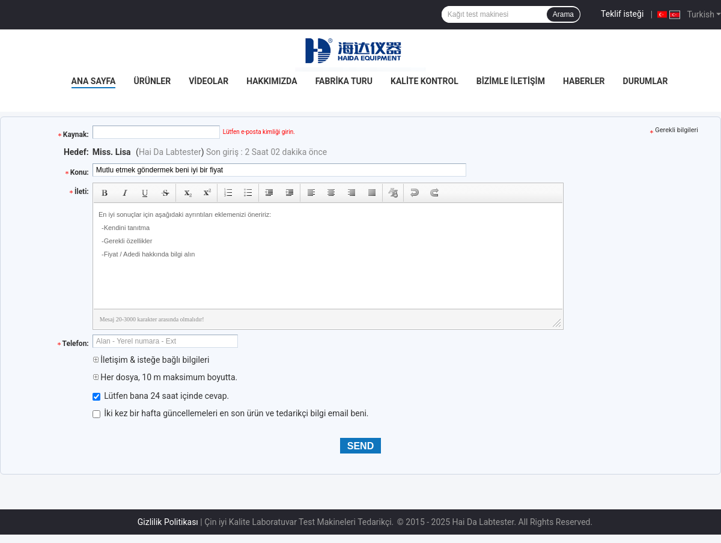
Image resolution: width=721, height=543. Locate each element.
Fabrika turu (344, 81)
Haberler (584, 81)
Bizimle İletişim (510, 81)
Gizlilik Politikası (168, 522)
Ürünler (152, 81)
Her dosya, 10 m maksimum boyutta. (165, 377)
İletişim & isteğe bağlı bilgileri (151, 360)
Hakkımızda (271, 81)
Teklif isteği (622, 14)
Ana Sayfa (93, 81)
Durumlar (645, 81)
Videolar (208, 81)
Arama (563, 14)
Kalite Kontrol (424, 81)
